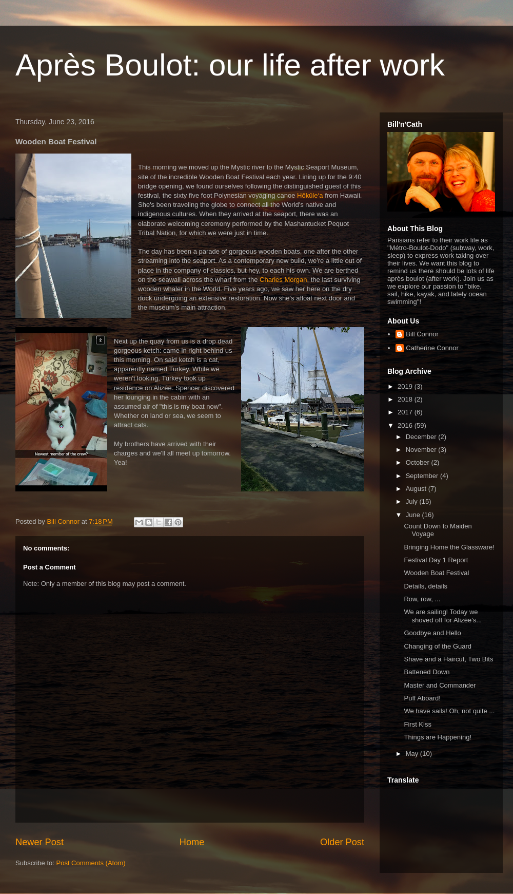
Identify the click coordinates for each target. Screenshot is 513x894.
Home (192, 842)
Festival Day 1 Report (436, 560)
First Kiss (417, 724)
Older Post (342, 842)
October (418, 462)
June (414, 515)
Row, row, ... (422, 599)
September (423, 476)
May (413, 753)
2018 (406, 399)
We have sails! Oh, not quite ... (449, 711)
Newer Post (39, 842)
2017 (406, 412)
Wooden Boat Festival (436, 573)
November (422, 449)
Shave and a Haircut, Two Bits (448, 659)
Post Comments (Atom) (91, 863)
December (422, 437)
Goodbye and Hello (432, 633)
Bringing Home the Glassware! (449, 547)
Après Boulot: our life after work (230, 65)
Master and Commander (440, 685)
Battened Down (426, 672)
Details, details (425, 586)
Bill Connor (422, 334)
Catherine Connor (432, 348)
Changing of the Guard (437, 646)
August (417, 488)
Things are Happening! (437, 737)
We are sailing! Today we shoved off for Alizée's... (443, 616)
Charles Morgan (283, 279)
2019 (406, 386)
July (413, 501)
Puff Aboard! (422, 698)
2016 (406, 425)
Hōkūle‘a (310, 195)
